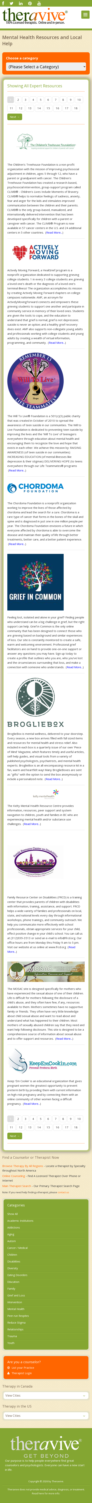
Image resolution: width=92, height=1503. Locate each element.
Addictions (13, 1227)
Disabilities (13, 1261)
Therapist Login (19, 1373)
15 (48, 108)
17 (66, 108)
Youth (10, 1343)
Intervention (14, 1302)
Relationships (15, 1329)
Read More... (54, 232)
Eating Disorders (17, 1275)
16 (57, 108)
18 (76, 108)
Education (13, 1282)
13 (30, 108)
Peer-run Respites (18, 1316)
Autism (11, 1241)
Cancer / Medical (17, 1248)
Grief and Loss (16, 1295)
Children (12, 1254)
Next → (15, 117)
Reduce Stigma (16, 1322)
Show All (12, 1214)
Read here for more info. (46, 1493)
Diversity (12, 1268)
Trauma (12, 1336)
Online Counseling (13, 1176)
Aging (10, 1234)
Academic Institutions (20, 1220)
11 (11, 108)
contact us (63, 1192)
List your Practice (20, 1367)
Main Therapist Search (16, 1186)
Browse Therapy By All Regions (22, 1166)
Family (11, 1288)
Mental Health (15, 1309)
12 (20, 108)
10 (79, 99)
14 (39, 108)
